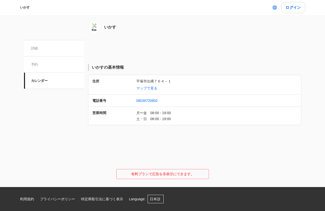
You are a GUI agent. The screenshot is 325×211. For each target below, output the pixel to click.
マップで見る (146, 88)
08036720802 (147, 101)
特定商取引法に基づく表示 (102, 199)
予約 (34, 64)
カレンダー (39, 81)
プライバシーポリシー (57, 199)
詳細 (34, 48)
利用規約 (27, 199)
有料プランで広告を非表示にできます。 (162, 174)
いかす (25, 7)
